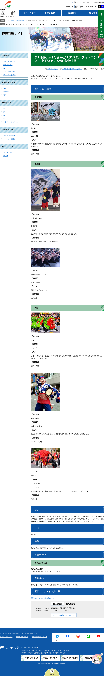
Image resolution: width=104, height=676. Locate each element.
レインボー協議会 (9, 139)
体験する (6, 92)
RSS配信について (22, 637)
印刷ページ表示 (52, 69)
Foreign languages (98, 2)
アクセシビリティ (6, 637)
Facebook (67, 640)
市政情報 (72, 13)
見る (4, 88)
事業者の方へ (51, 13)
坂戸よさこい (7, 65)
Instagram (78, 640)
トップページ (10, 20)
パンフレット (7, 152)
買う (4, 95)
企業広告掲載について (39, 637)
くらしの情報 (29, 13)
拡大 (76, 7)
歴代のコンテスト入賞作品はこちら (43, 598)
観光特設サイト (22, 20)
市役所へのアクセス (50, 658)
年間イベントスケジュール (12, 122)
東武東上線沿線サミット (11, 135)
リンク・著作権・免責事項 (9, 633)
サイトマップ (85, 2)
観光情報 (93, 13)
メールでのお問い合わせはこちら (64, 615)
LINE (88, 640)
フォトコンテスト (9, 75)
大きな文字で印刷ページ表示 (72, 69)
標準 (81, 7)
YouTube (99, 640)
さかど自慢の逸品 (9, 71)
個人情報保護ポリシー (30, 633)
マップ (5, 156)
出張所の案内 (89, 658)
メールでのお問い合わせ (30, 658)
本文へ (76, 2)
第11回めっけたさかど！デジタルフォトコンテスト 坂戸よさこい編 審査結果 (32, 24)
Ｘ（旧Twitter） (57, 640)
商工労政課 (57, 604)
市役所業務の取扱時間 (70, 658)
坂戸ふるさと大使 (9, 61)
